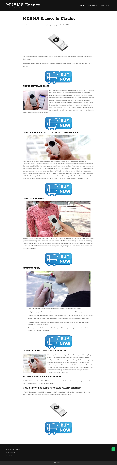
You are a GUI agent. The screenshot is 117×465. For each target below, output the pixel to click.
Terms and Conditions (14, 449)
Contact (10, 455)
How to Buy (105, 5)
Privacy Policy (11, 452)
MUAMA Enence (23, 5)
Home (82, 5)
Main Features (92, 5)
